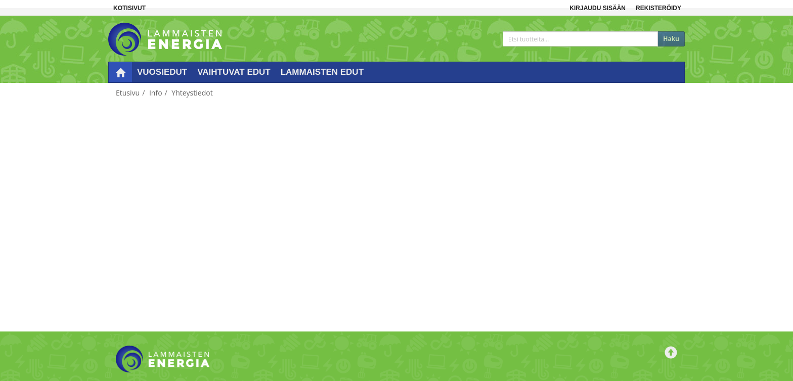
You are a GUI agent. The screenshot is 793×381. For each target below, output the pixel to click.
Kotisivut (129, 8)
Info (155, 93)
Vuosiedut (162, 72)
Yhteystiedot (191, 93)
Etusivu (128, 93)
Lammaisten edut (322, 72)
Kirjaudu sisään (597, 8)
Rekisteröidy (658, 8)
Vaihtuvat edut (234, 72)
